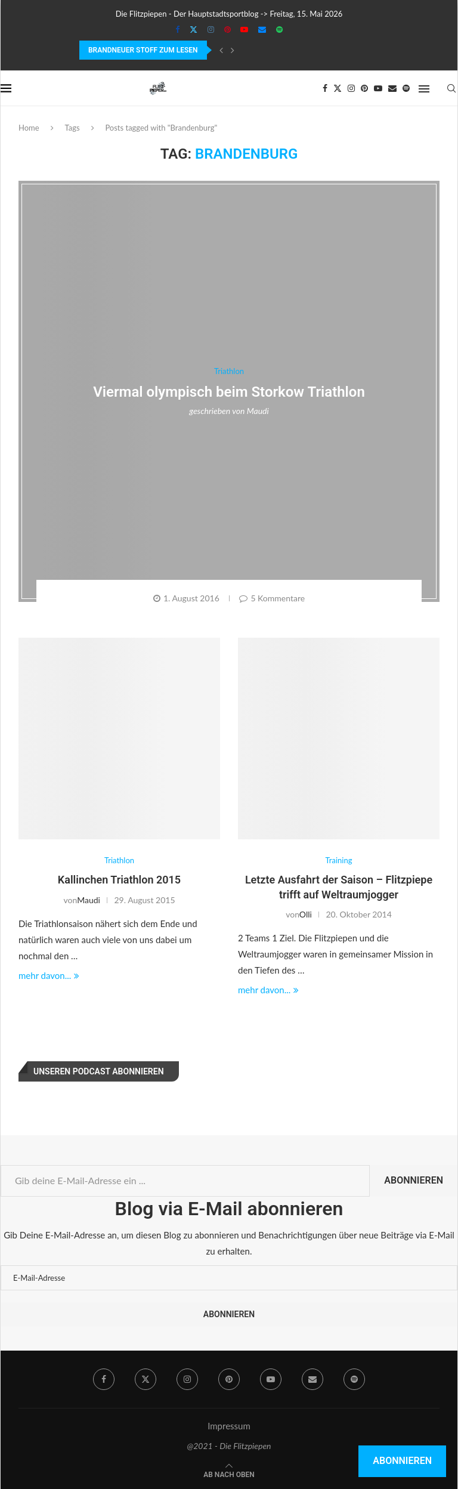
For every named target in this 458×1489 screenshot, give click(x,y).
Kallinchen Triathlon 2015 (119, 879)
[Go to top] (229, 1473)
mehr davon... (48, 975)
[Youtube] (244, 29)
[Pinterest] (227, 29)
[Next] (232, 50)
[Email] (262, 29)
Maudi (258, 411)
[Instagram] (211, 29)
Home (28, 127)
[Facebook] (177, 29)
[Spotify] (279, 29)
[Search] (451, 88)
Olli (305, 914)
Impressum (229, 1425)
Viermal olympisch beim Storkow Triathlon (229, 392)
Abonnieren (413, 1180)
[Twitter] (193, 29)
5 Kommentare (272, 598)
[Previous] (221, 50)
